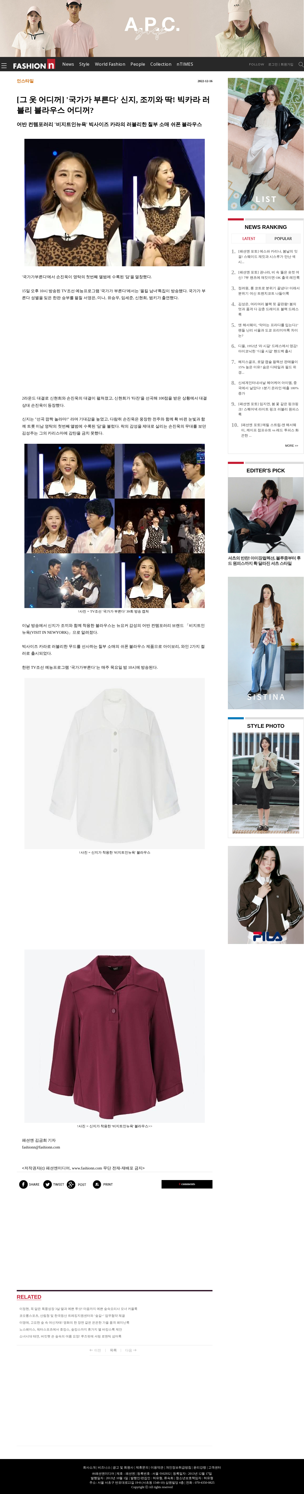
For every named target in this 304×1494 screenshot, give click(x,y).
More (289, 445)
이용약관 (157, 1467)
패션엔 (34, 64)
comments (187, 1184)
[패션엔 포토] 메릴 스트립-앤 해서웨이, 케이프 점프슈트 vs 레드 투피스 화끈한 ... (270, 430)
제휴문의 (142, 1467)
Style (84, 64)
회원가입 (287, 64)
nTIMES (185, 64)
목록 (113, 1350)
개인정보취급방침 (178, 1467)
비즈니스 (104, 1467)
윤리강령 (199, 1467)
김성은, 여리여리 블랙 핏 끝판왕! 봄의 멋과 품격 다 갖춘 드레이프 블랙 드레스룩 (268, 309)
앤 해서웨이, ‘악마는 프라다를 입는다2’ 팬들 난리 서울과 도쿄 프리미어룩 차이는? (268, 330)
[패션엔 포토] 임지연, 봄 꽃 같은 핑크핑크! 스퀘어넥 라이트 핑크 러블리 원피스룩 (268, 409)
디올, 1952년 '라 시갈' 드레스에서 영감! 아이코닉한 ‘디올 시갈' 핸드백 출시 (268, 348)
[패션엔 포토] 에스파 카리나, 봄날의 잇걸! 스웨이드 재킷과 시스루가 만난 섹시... (268, 256)
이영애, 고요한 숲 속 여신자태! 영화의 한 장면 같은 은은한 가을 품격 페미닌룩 (74, 1322)
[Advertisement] (114, 348)
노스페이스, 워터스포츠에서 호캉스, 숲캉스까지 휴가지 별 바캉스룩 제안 (70, 1329)
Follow (256, 64)
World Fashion (110, 64)
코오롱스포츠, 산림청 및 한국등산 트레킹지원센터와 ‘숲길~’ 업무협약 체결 (72, 1316)
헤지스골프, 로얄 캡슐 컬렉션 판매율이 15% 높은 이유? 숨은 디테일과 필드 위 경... (268, 367)
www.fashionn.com (87, 1168)
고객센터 (214, 1467)
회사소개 (89, 1467)
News (68, 64)
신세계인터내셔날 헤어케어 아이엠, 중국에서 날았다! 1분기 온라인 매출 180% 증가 (268, 388)
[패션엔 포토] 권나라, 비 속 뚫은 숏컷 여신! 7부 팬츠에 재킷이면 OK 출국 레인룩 (269, 275)
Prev (237, 782)
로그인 (273, 64)
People (138, 64)
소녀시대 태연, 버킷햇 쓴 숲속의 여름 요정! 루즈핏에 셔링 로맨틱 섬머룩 (70, 1336)
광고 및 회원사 (123, 1467)
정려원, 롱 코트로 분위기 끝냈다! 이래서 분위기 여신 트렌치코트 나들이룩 (269, 290)
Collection (160, 64)
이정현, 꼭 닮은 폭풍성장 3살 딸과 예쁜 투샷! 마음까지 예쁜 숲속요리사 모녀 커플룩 (78, 1309)
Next (294, 782)
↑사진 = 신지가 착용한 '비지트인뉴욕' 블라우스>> (115, 1126)
